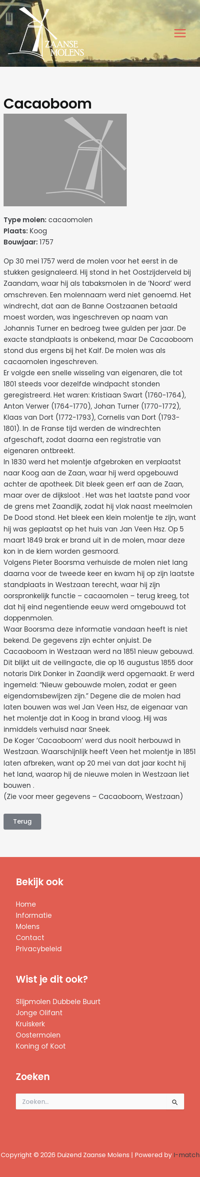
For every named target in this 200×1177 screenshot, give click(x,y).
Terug (22, 821)
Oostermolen (38, 1035)
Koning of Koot (41, 1046)
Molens (28, 926)
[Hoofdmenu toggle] (180, 33)
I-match (186, 1155)
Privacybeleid (39, 949)
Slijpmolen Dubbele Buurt (58, 1001)
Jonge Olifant (39, 1013)
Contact (30, 937)
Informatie (34, 915)
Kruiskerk (30, 1024)
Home (26, 904)
